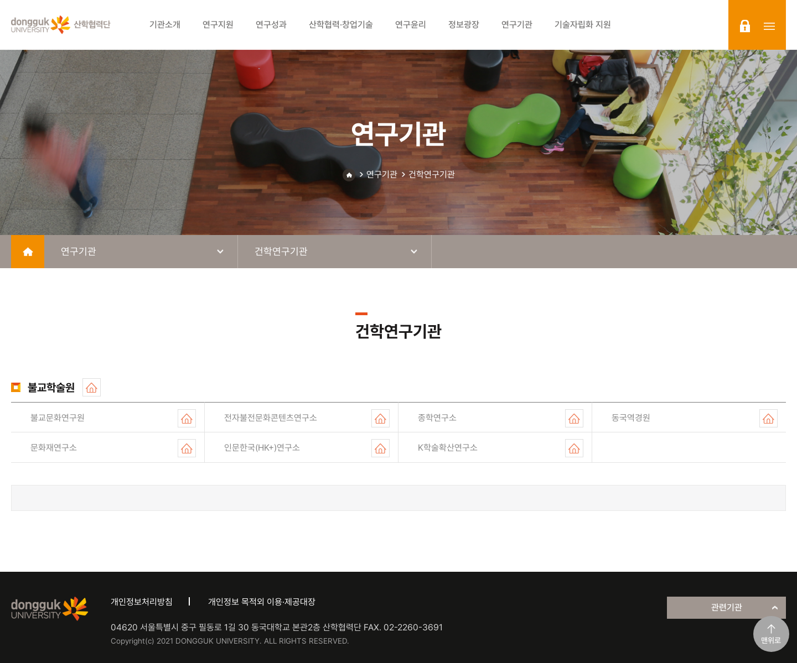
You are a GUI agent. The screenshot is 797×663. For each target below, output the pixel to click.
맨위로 (771, 640)
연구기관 (381, 174)
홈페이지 (91, 387)
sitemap (769, 26)
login (745, 26)
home (27, 251)
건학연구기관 (431, 174)
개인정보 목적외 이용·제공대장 (261, 602)
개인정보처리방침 (142, 602)
